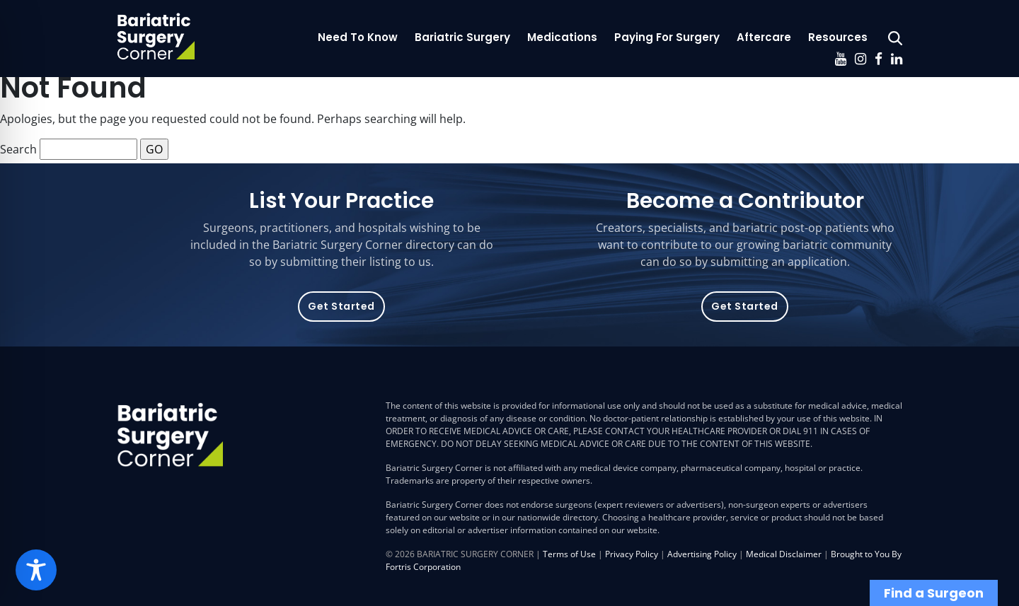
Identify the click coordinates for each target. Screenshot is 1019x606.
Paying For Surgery (667, 37)
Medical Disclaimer (784, 554)
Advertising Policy (702, 554)
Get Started (341, 306)
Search (18, 149)
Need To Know (358, 37)
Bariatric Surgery (462, 37)
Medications (562, 37)
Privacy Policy (631, 554)
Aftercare (764, 37)
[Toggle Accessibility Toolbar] (36, 570)
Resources (838, 37)
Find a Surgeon (934, 593)
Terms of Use (569, 554)
